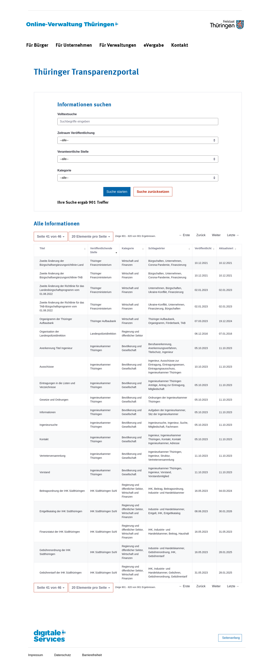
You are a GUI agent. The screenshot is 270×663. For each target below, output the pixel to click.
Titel (42, 248)
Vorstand (45, 472)
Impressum (35, 655)
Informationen (48, 412)
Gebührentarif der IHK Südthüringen (61, 572)
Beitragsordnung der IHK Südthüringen (62, 490)
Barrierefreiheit (92, 655)
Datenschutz (62, 655)
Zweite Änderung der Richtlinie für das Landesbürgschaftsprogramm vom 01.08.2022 (62, 290)
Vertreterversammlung (52, 455)
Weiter (216, 235)
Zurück (201, 235)
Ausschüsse (47, 366)
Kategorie (64, 170)
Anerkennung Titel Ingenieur (56, 348)
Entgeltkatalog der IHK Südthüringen (61, 511)
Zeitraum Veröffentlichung (75, 132)
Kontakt (44, 439)
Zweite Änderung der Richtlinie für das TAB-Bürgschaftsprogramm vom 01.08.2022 (62, 306)
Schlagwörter (156, 248)
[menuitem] (37, 45)
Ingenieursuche (49, 424)
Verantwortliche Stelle (72, 151)
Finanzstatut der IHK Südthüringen (60, 531)
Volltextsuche (67, 114)
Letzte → (233, 235)
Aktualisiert (226, 248)
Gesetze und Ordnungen (54, 399)
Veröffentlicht (203, 248)
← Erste (184, 235)
